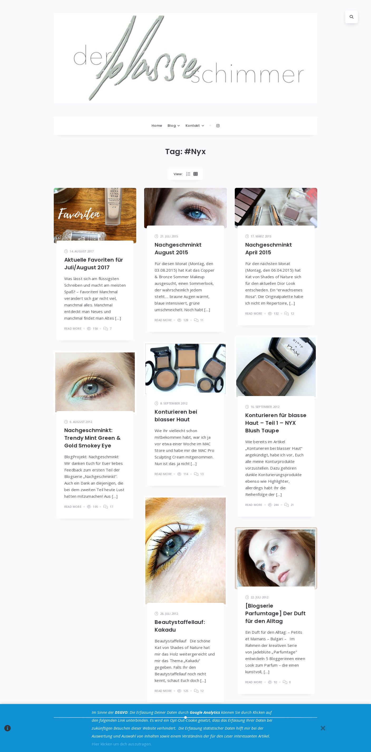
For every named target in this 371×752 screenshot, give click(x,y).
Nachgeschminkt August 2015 (178, 248)
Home (157, 125)
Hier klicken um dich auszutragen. (122, 743)
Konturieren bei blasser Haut (176, 415)
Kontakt (193, 125)
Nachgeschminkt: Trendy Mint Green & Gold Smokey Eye (92, 438)
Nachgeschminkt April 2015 (268, 248)
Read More (72, 328)
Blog (172, 125)
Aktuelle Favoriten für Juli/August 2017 (93, 263)
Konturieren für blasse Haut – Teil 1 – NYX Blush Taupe (275, 423)
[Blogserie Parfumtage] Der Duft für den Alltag (275, 613)
